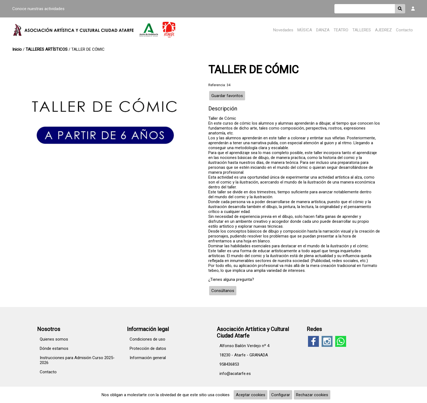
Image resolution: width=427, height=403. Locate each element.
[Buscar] (364, 8)
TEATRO (341, 30)
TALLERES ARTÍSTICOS (47, 49)
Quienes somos (54, 339)
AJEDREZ (383, 30)
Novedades (283, 30)
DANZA (323, 30)
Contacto (404, 30)
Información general (148, 357)
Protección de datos (148, 348)
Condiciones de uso (147, 339)
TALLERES (361, 30)
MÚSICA (304, 30)
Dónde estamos (54, 348)
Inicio (17, 49)
